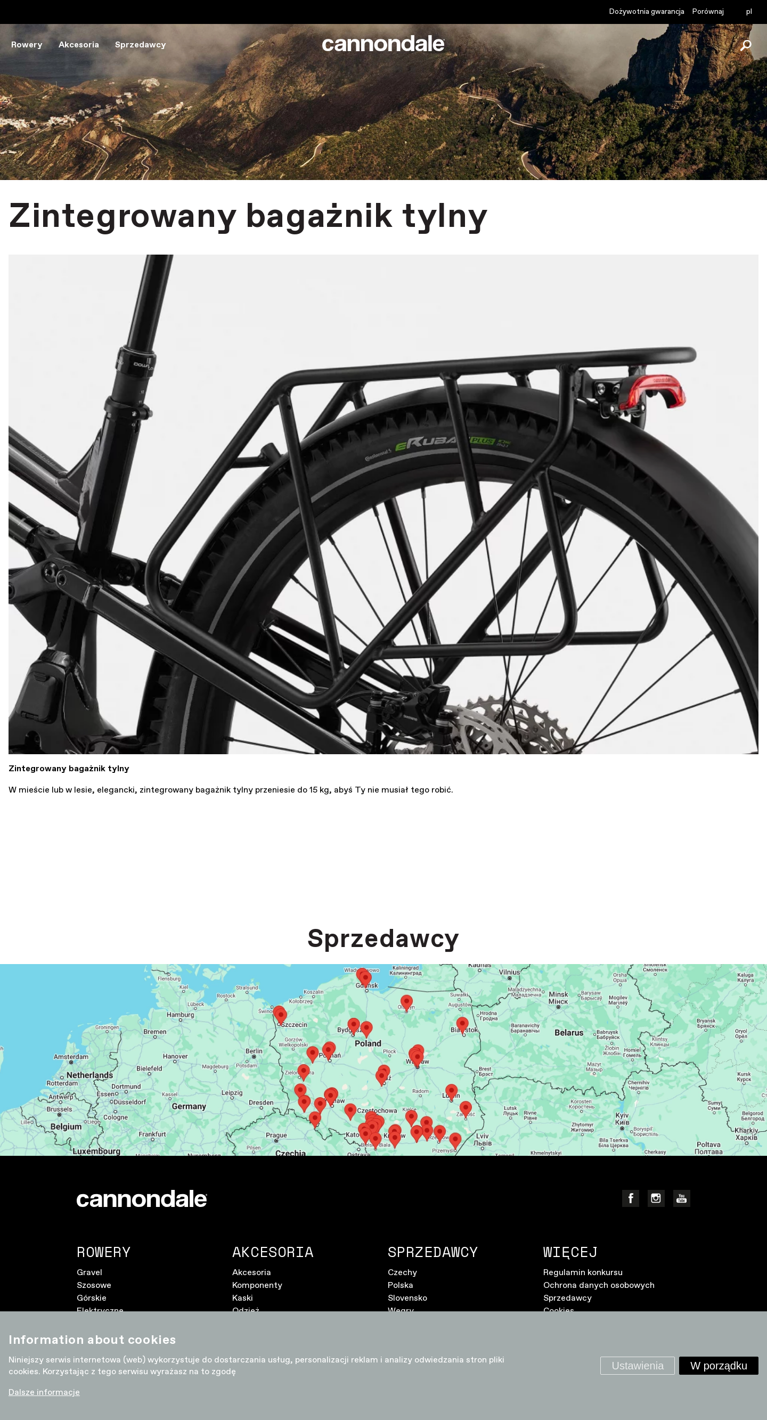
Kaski (242, 1298)
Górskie (92, 1298)
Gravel (89, 1272)
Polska (400, 1285)
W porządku (718, 1366)
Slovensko (407, 1298)
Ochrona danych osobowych (599, 1285)
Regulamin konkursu (583, 1272)
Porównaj (708, 12)
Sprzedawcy (140, 45)
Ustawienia (637, 1366)
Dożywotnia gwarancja (646, 12)
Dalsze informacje (44, 1392)
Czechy (402, 1272)
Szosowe (94, 1285)
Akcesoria (79, 45)
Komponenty (257, 1285)
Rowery (27, 45)
